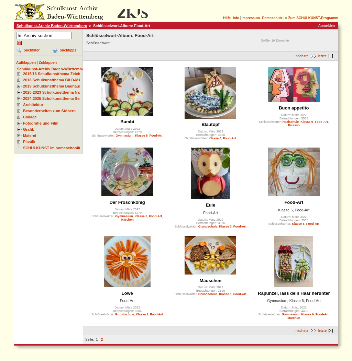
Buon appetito (294, 107)
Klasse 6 (307, 314)
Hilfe (227, 18)
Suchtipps (68, 50)
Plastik (29, 142)
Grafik (28, 129)
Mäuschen (211, 280)
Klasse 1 (142, 314)
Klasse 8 (215, 138)
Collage (30, 117)
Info (236, 18)
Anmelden (326, 25)
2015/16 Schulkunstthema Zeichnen (55, 74)
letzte (322, 56)
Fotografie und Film (40, 123)
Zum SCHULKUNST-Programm (311, 18)
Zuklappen (48, 62)
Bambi (127, 121)
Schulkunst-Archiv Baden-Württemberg (51, 26)
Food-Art (155, 135)
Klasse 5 (141, 135)
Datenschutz (272, 18)
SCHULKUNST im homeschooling (53, 148)
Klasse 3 (225, 226)
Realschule (291, 122)
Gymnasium (124, 135)
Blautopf (210, 124)
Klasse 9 (306, 122)
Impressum (250, 18)
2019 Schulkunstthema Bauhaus (52, 86)
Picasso (294, 125)
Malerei (29, 135)
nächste (302, 56)
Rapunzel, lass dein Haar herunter (294, 293)
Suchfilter (32, 50)
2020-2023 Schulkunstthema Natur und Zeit (61, 92)
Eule (210, 205)
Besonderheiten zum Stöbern (49, 111)
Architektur (33, 105)
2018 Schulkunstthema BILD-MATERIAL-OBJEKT (67, 80)
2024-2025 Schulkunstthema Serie (53, 98)
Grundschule (208, 226)
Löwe (127, 293)
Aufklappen (26, 62)
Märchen (127, 219)
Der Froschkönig (127, 202)
